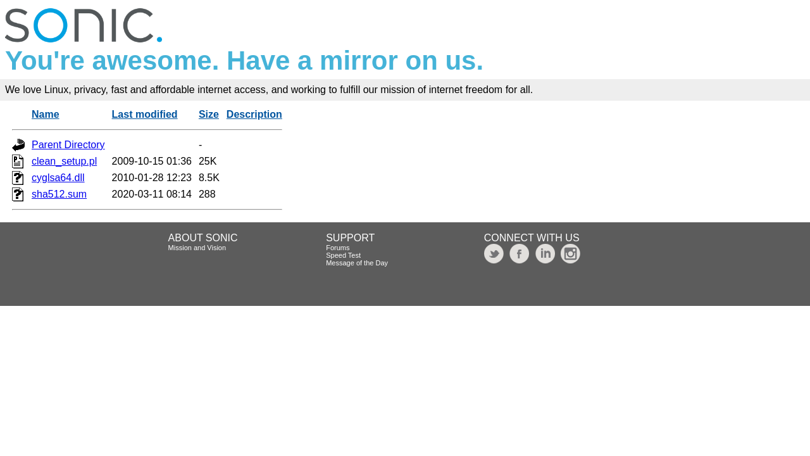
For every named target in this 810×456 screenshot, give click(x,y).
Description (254, 114)
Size (209, 114)
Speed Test (343, 255)
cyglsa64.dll (58, 177)
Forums (337, 247)
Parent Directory (68, 144)
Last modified (145, 114)
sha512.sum (59, 194)
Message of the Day (357, 263)
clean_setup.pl (64, 161)
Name (45, 114)
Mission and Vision (197, 247)
